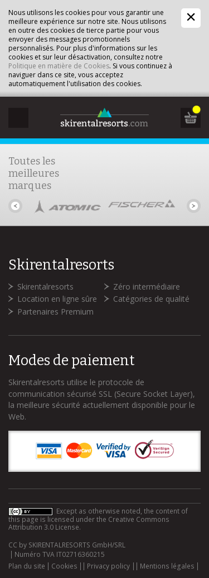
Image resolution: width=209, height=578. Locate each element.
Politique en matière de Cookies (58, 66)
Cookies (64, 566)
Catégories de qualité (151, 298)
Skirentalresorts (45, 286)
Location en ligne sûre (57, 298)
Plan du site (26, 566)
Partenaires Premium (55, 311)
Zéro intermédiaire (146, 286)
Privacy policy (108, 566)
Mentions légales (167, 566)
